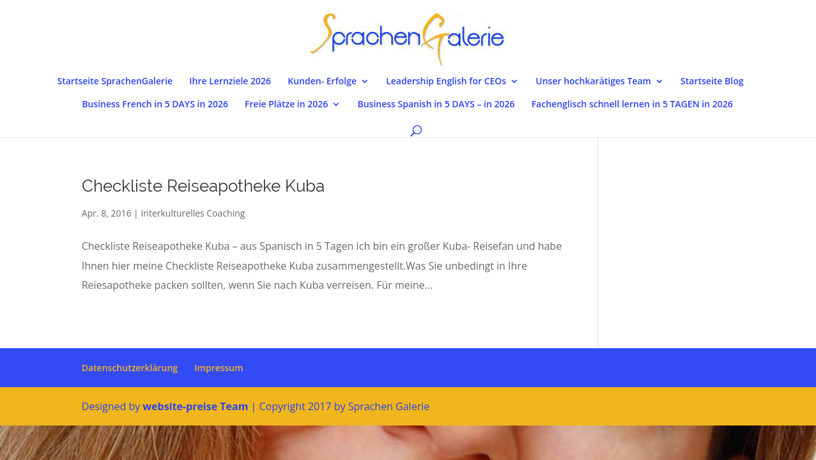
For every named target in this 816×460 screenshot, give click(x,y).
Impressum (218, 368)
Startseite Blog (712, 82)
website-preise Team (195, 406)
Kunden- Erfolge (322, 82)
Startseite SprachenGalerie (115, 82)
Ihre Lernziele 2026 (230, 82)
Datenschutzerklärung (130, 368)
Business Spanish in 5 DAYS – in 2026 (435, 105)
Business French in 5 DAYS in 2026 (155, 105)
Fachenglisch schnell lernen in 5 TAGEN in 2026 (632, 105)
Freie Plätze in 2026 (286, 105)
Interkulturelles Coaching (193, 213)
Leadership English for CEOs (446, 82)
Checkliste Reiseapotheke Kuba (203, 185)
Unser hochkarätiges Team (593, 82)
